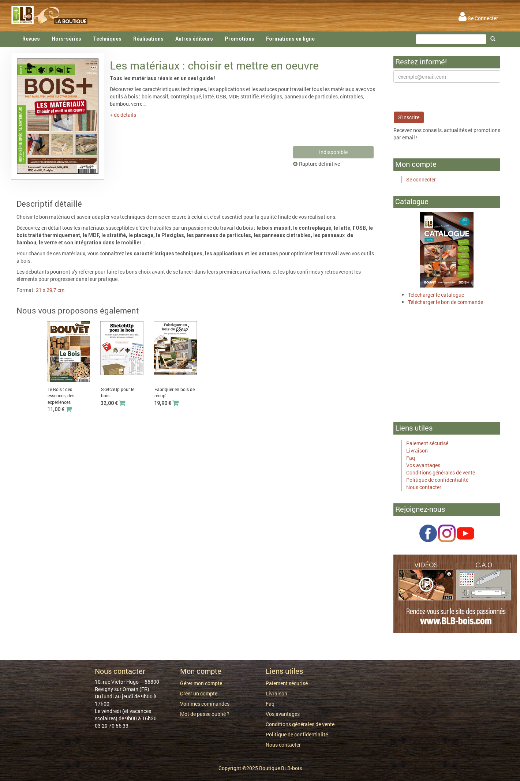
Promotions (239, 39)
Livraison (417, 450)
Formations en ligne (290, 39)
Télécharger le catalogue (436, 294)
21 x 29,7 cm (50, 289)
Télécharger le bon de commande (445, 301)
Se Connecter (478, 18)
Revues (31, 39)
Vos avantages (423, 465)
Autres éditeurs (194, 39)
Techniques (107, 39)
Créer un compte (198, 693)
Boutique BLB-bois (280, 768)
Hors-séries (66, 39)
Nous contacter (423, 487)
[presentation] (449, 97)
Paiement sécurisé (427, 443)
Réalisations (148, 39)
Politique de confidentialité (437, 479)
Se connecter (421, 179)
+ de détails (123, 114)
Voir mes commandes (204, 703)
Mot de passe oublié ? (204, 713)
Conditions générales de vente (440, 472)
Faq (410, 457)
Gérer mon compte (201, 683)
